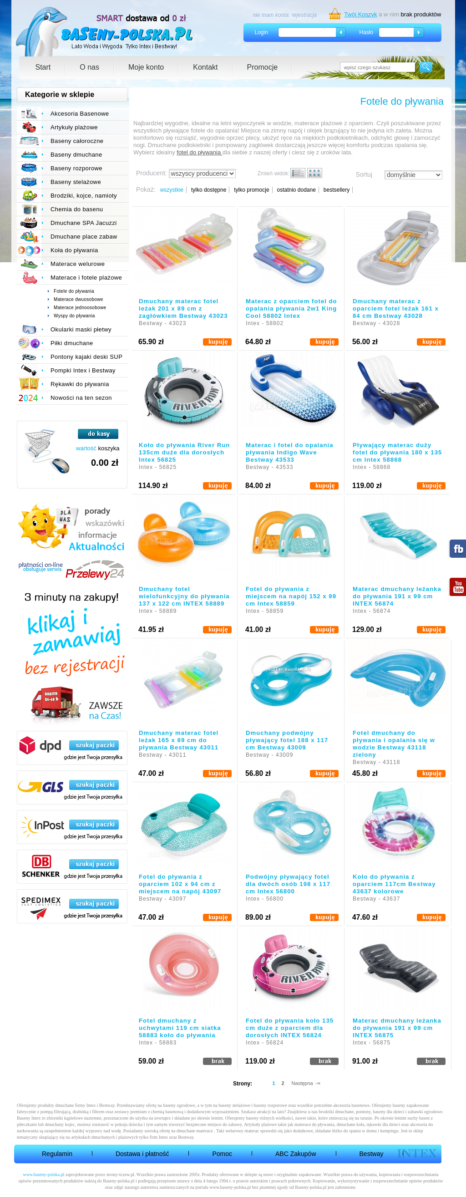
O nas (89, 67)
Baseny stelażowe (76, 181)
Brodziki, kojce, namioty (84, 195)
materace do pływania (314, 1124)
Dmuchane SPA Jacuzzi (84, 222)
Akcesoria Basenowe (80, 113)
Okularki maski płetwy (81, 329)
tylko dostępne (208, 190)
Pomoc (222, 1153)
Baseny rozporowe (76, 168)
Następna (302, 1083)
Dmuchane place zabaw (84, 236)
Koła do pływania (74, 250)
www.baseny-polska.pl (43, 1174)
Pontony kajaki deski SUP (86, 356)
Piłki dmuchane (72, 343)
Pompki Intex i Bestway (83, 370)
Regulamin (57, 1153)
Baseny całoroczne (77, 141)
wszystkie (171, 190)
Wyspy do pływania (74, 315)
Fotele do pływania (74, 291)
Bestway (372, 1153)
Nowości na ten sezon (81, 397)
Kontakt (205, 67)
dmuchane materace (195, 1130)
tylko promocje (251, 190)
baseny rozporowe (270, 1105)
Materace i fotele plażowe (86, 277)
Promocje (262, 67)
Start (43, 67)
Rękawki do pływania (80, 384)
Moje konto (146, 67)
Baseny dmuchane (76, 154)
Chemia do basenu (77, 209)
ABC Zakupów (295, 1153)
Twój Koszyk (360, 14)
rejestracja (304, 15)
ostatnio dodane (296, 190)
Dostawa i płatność (142, 1153)
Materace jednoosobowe (80, 307)
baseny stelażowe (234, 1105)
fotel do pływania (199, 152)
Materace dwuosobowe (78, 299)
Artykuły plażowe (74, 127)
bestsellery (337, 190)
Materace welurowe (78, 263)
